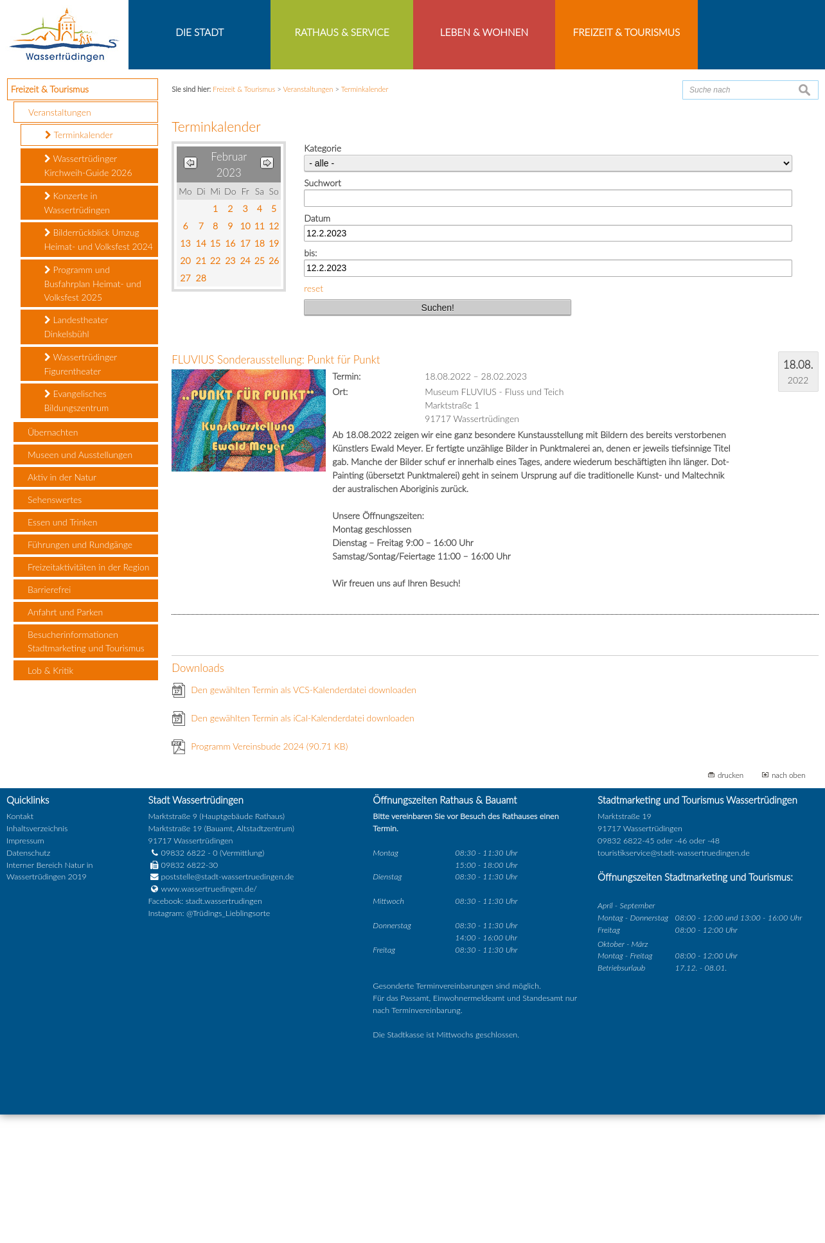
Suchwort (322, 311)
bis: (310, 381)
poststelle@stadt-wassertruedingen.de (227, 1005)
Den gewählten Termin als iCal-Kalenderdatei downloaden (302, 847)
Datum (317, 346)
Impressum (25, 969)
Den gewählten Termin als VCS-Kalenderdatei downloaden (303, 818)
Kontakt (19, 945)
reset (313, 416)
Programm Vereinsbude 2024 (269, 875)
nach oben (789, 903)
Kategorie (322, 277)
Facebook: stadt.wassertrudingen (205, 1030)
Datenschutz (28, 981)
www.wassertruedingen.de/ (209, 1018)
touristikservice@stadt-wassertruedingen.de (674, 981)
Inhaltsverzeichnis (36, 957)
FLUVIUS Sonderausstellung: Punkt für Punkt (276, 488)
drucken (730, 903)
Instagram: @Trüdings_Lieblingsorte (209, 1042)
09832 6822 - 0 (183, 981)
